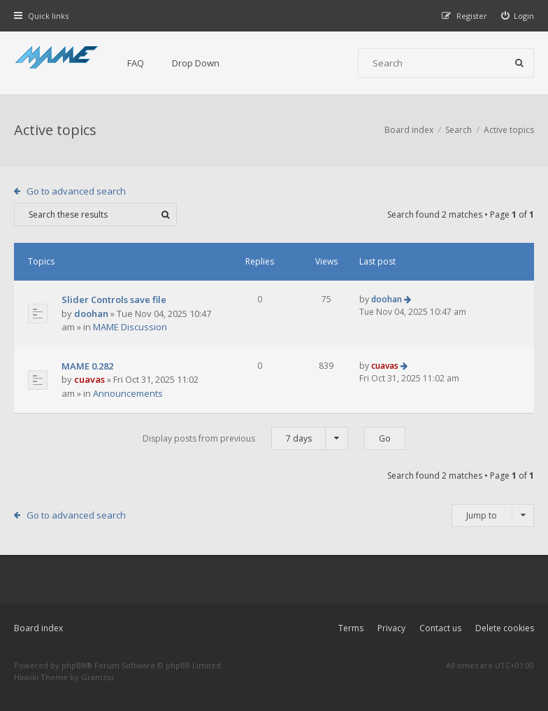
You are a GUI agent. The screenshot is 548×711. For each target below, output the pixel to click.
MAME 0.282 (87, 366)
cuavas (89, 379)
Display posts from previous (245, 438)
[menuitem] (518, 15)
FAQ (135, 63)
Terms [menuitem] (350, 628)
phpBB (74, 665)
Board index (38, 628)
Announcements (128, 393)
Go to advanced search (76, 191)
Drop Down (195, 63)
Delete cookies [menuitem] (504, 628)
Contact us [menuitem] (440, 628)
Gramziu (97, 677)
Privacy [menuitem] (391, 628)
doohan (91, 313)
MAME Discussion (130, 327)
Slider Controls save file (114, 299)
